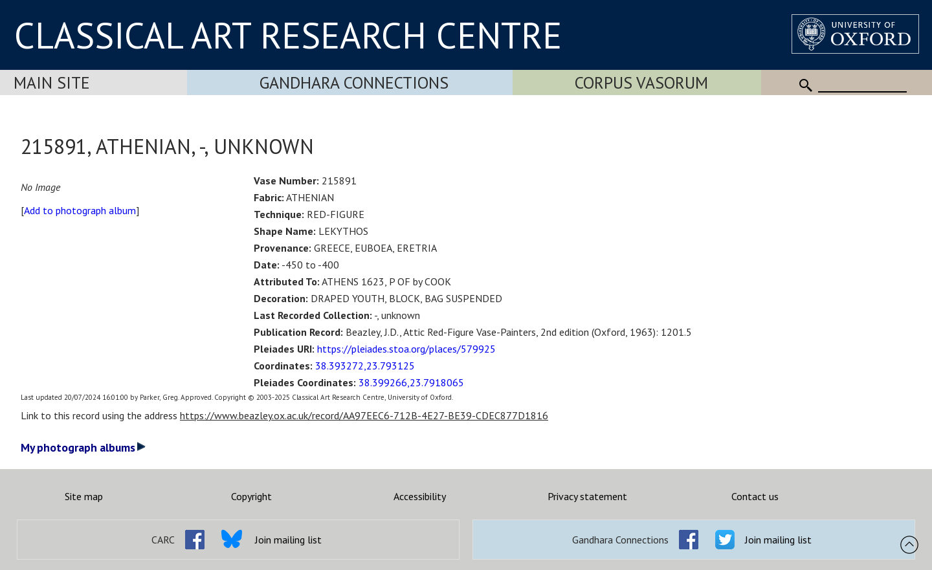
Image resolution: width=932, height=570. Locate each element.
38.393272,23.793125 (365, 365)
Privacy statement (587, 496)
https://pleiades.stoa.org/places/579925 (406, 348)
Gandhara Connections (354, 82)
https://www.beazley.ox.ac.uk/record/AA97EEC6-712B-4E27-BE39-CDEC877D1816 (364, 415)
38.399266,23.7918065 (411, 382)
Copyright (251, 496)
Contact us (755, 496)
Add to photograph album (80, 210)
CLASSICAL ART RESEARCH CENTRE (288, 35)
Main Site (52, 82)
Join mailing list (288, 539)
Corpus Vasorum (641, 82)
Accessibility (420, 496)
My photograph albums (83, 447)
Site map (84, 496)
